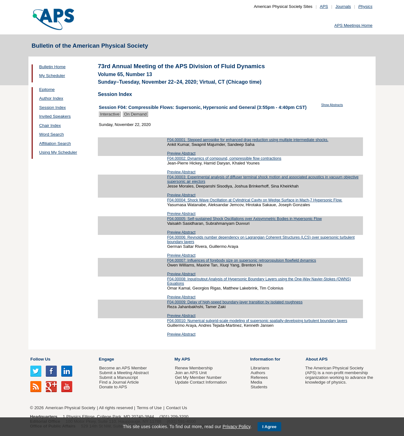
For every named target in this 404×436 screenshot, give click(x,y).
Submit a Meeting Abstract (124, 372)
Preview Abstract (181, 153)
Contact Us (176, 407)
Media (256, 382)
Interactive (109, 114)
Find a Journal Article (119, 382)
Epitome (47, 89)
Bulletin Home (52, 66)
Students (259, 387)
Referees (259, 377)
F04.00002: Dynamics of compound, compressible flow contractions (224, 158)
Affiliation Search (55, 143)
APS (324, 6)
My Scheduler (52, 75)
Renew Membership (194, 368)
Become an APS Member (123, 368)
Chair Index (50, 125)
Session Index (52, 107)
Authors (258, 372)
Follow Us (40, 359)
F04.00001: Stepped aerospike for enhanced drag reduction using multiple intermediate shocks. (247, 140)
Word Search (51, 134)
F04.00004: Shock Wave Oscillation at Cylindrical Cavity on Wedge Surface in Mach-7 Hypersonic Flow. (254, 200)
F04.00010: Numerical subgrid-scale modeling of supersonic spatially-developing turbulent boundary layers (257, 321)
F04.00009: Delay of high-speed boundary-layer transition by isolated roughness (234, 302)
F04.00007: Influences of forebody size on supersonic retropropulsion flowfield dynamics (241, 260)
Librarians (260, 368)
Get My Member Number (198, 377)
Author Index (51, 98)
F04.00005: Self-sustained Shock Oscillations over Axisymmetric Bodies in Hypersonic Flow (244, 219)
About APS (317, 359)
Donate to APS (113, 387)
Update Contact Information (201, 382)
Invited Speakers (55, 116)
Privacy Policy (236, 426)
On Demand (135, 114)
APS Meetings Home (353, 25)
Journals (343, 6)
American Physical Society (70, 407)
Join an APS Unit (191, 372)
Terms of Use (149, 407)
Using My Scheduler (58, 152)
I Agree (269, 426)
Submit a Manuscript (118, 377)
